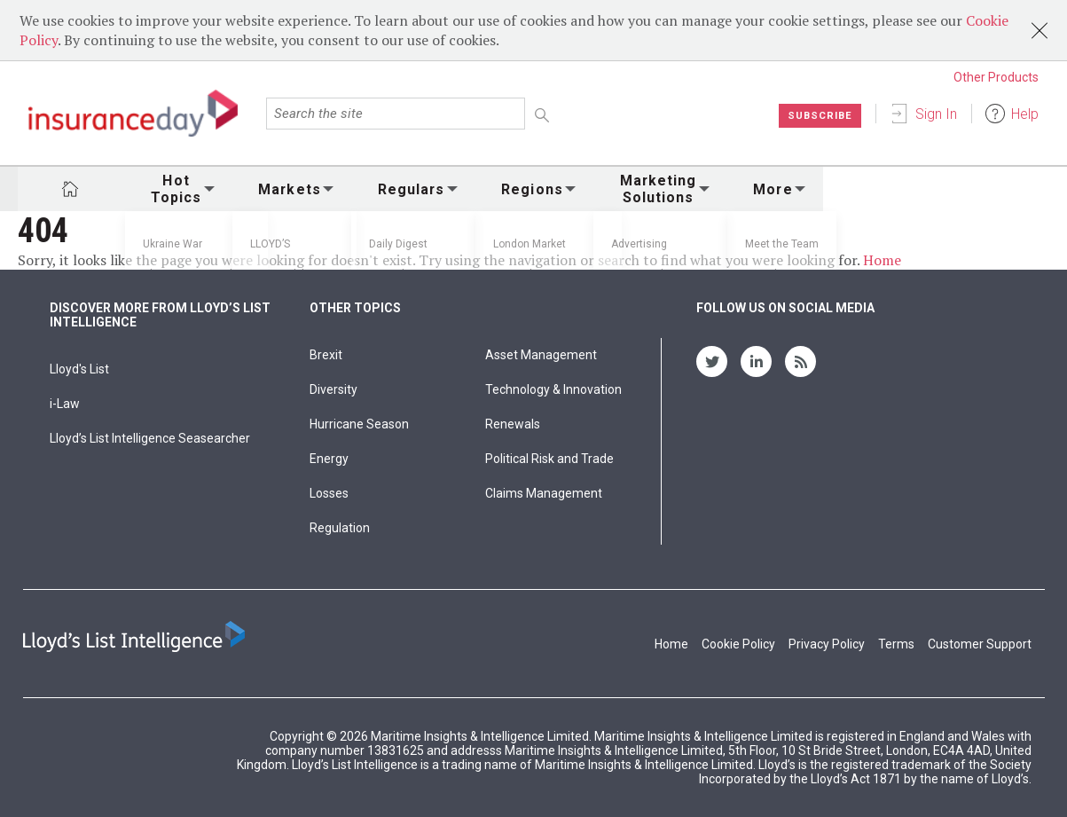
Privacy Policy (826, 644)
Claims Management (543, 493)
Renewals (512, 424)
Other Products (996, 77)
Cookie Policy (738, 644)
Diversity (333, 389)
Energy (329, 459)
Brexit (326, 355)
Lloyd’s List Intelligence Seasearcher (150, 438)
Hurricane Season (359, 424)
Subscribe (818, 115)
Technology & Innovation (553, 389)
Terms (896, 644)
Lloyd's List (79, 369)
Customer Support (980, 644)
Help (1025, 114)
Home (882, 260)
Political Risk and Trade (549, 459)
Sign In (936, 114)
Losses (329, 493)
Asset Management (541, 355)
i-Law (65, 404)
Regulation (340, 528)
